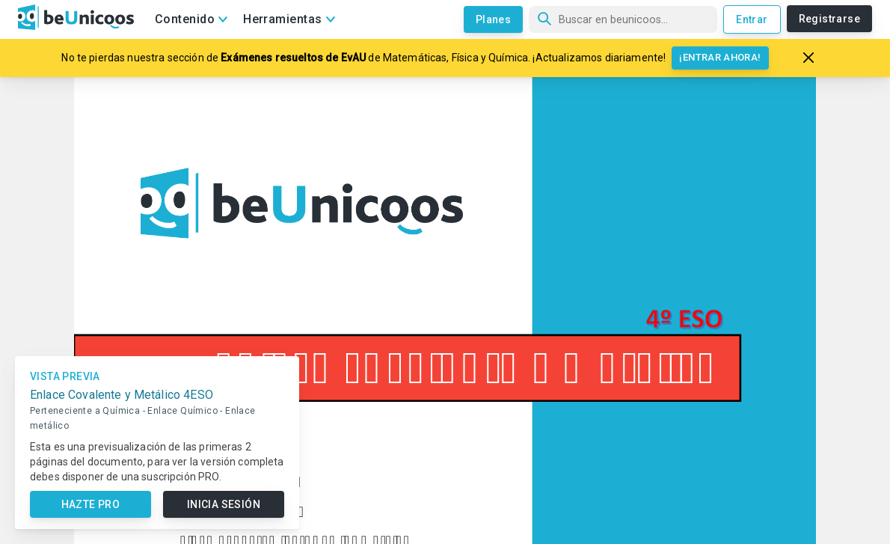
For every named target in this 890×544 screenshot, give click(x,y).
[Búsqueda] (623, 19)
